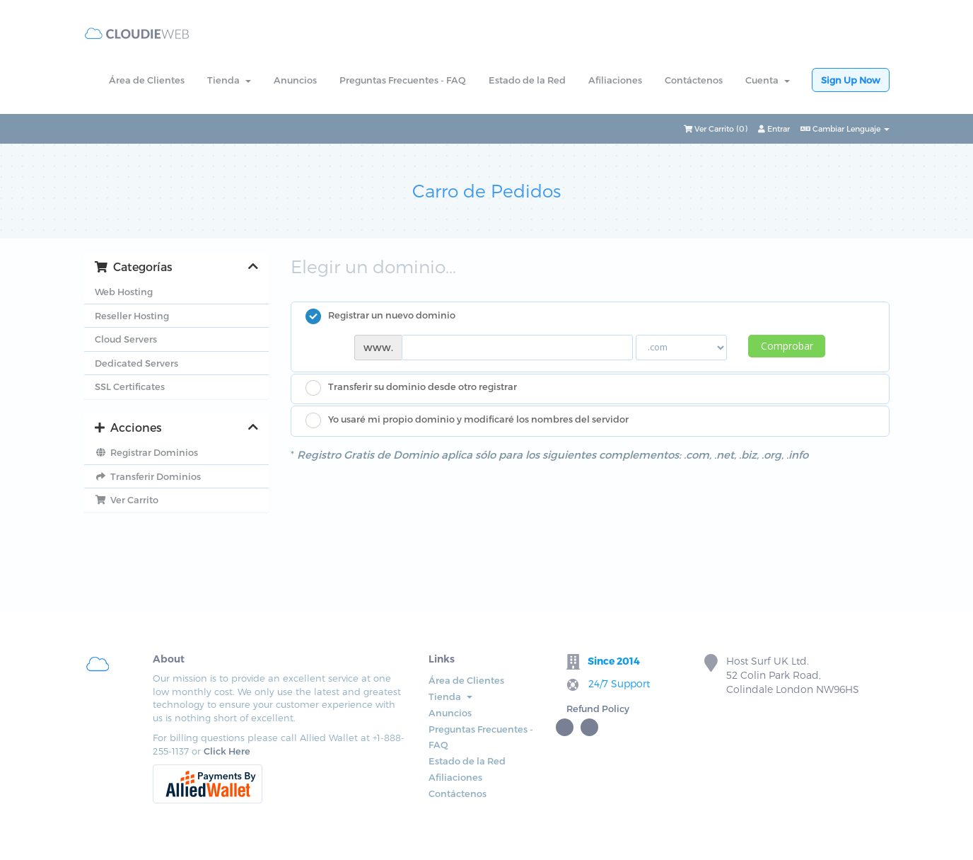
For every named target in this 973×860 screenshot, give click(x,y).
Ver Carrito (126, 499)
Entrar (774, 128)
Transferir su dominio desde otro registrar (411, 388)
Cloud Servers (126, 339)
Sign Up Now (850, 80)
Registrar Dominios (146, 452)
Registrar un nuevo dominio (380, 316)
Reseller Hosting (132, 315)
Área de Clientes (147, 80)
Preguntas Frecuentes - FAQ (402, 80)
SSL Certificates (130, 386)
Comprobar (787, 345)
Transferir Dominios (148, 476)
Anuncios (295, 80)
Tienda (229, 80)
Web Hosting (124, 291)
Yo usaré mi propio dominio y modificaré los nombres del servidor (467, 420)
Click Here (227, 751)
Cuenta (767, 80)
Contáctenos (694, 80)
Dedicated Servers (136, 363)
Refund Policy (597, 708)
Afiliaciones (615, 80)
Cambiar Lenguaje (845, 128)
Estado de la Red (527, 80)
